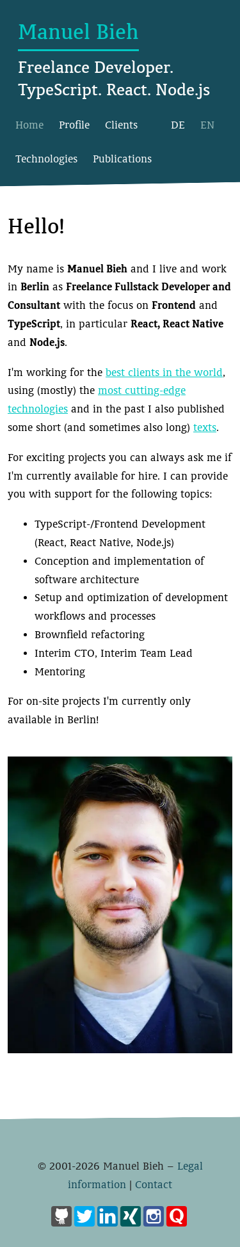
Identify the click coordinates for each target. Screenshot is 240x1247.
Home (29, 125)
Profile (74, 125)
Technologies (46, 159)
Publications (122, 159)
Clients (121, 125)
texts (204, 427)
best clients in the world (164, 372)
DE (178, 125)
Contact (153, 1185)
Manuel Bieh (78, 32)
